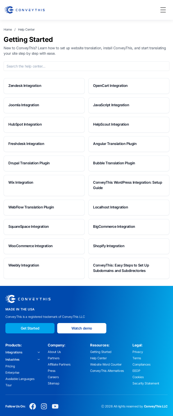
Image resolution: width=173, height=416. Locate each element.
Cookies (137, 377)
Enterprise (12, 372)
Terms (136, 358)
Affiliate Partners (59, 364)
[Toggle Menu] (163, 10)
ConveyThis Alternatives (107, 371)
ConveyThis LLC (156, 406)
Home (8, 29)
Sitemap (53, 383)
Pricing (10, 366)
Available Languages (19, 379)
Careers (53, 377)
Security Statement (145, 383)
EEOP (136, 371)
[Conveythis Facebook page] (32, 406)
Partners (53, 358)
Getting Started (101, 352)
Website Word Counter (106, 364)
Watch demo (81, 328)
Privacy (137, 352)
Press (51, 371)
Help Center (26, 29)
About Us (54, 352)
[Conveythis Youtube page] (55, 406)
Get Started (30, 328)
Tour (8, 385)
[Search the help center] (86, 66)
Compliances (141, 364)
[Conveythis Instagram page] (44, 406)
